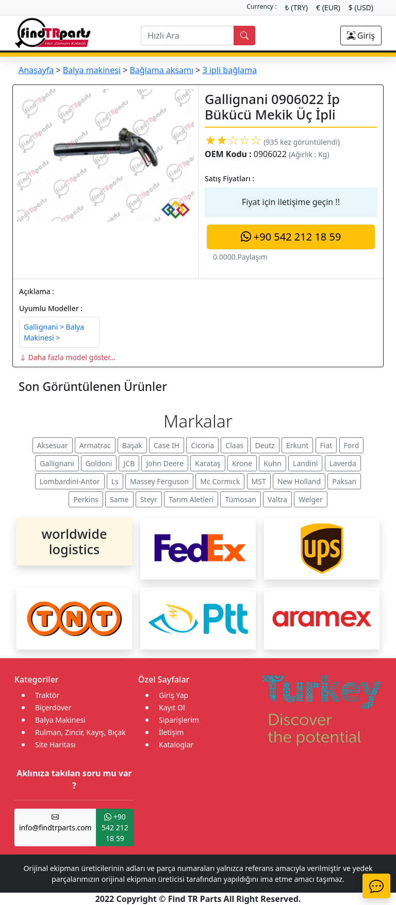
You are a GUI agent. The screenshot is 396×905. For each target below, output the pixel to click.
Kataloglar (176, 744)
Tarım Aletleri (191, 499)
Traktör (47, 695)
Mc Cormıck (220, 481)
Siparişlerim (179, 720)
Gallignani (57, 463)
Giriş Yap (173, 695)
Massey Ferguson (159, 481)
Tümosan (240, 499)
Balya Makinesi (60, 720)
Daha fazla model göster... (67, 357)
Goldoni (99, 463)
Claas (234, 445)
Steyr (148, 499)
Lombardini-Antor (70, 481)
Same (119, 499)
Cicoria (202, 445)
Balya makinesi (92, 70)
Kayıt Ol (172, 707)
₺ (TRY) (296, 7)
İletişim (171, 732)
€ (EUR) (328, 7)
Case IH (166, 445)
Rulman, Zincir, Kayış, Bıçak (80, 732)
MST (259, 481)
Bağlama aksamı (161, 70)
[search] (187, 35)
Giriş (361, 35)
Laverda (342, 463)
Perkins (85, 499)
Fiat (326, 445)
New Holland (299, 481)
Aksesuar (52, 445)
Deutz (264, 445)
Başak (132, 445)
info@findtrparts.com (55, 822)
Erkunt (297, 445)
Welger (311, 499)
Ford (351, 445)
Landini (305, 463)
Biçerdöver (53, 707)
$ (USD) (361, 7)
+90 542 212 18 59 (291, 237)
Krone (242, 463)
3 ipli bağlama (230, 70)
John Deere (165, 463)
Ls (115, 481)
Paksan (344, 481)
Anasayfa (36, 70)
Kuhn (272, 463)
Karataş (208, 463)
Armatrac (95, 445)
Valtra (277, 499)
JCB (129, 463)
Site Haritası (55, 744)
